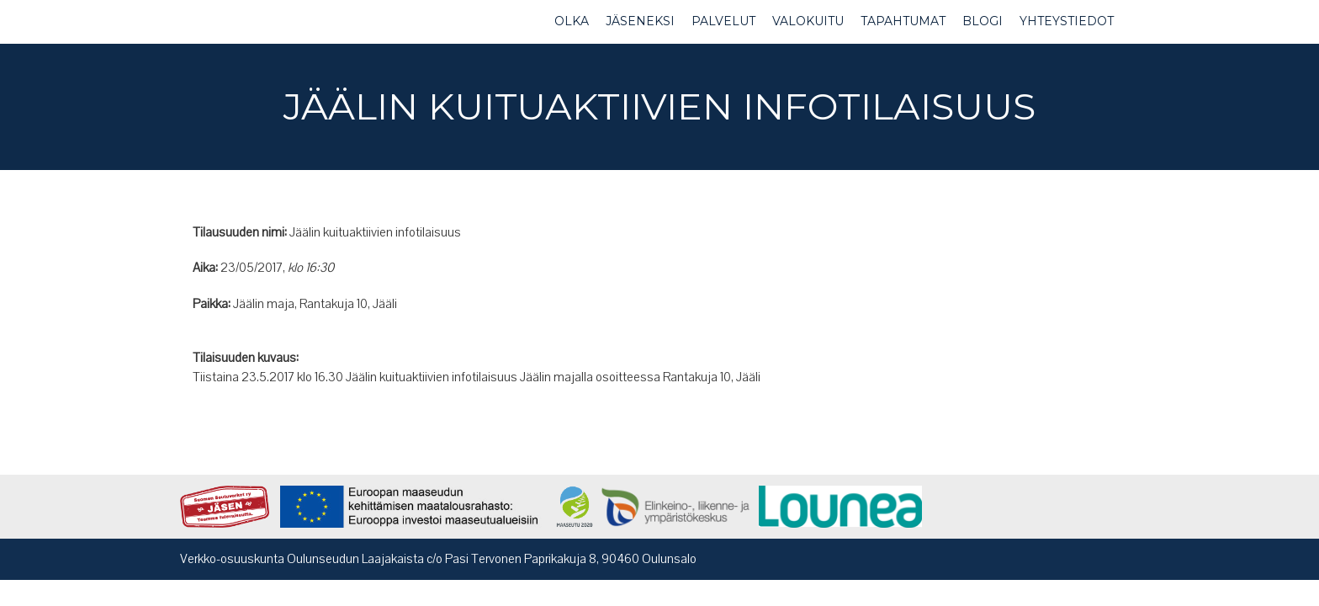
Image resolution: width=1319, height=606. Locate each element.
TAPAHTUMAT (903, 21)
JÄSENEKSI (640, 21)
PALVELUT (723, 21)
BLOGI (982, 21)
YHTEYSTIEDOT (1067, 21)
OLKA (571, 21)
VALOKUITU (808, 21)
